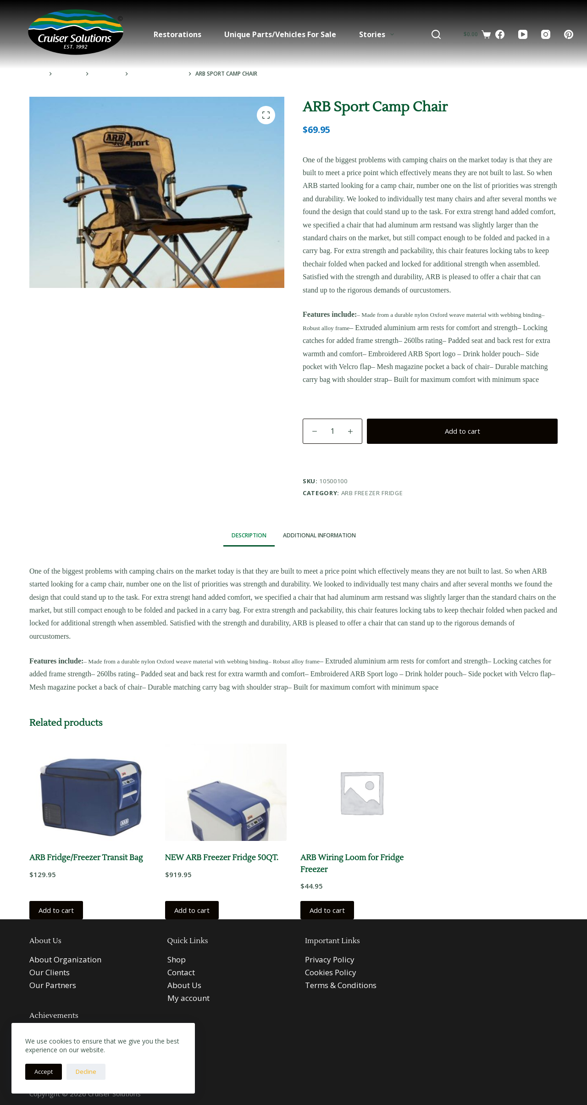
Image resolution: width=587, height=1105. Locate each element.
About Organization (65, 959)
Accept (43, 1071)
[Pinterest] (568, 34)
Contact (181, 972)
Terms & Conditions (341, 985)
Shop (176, 959)
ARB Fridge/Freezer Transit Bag (86, 858)
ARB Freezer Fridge (372, 493)
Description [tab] (249, 535)
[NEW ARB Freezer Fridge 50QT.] (226, 792)
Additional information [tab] (319, 535)
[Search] (436, 34)
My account (188, 998)
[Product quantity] (332, 431)
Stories (378, 34)
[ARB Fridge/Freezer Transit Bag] (90, 792)
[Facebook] (499, 34)
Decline (86, 1071)
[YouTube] (522, 34)
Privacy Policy (329, 959)
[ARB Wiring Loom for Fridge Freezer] (361, 792)
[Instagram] (545, 34)
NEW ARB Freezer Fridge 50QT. (222, 858)
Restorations (177, 34)
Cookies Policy (330, 972)
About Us (184, 985)
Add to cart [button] (56, 910)
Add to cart (462, 431)
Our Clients (49, 972)
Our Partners (52, 985)
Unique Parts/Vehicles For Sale (280, 34)
